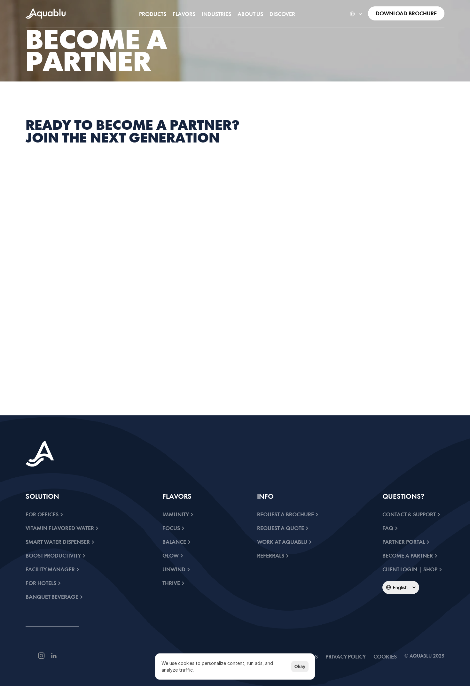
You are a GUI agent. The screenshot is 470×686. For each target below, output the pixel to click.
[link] (46, 13)
